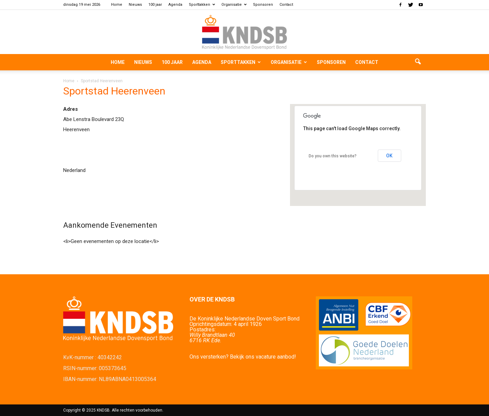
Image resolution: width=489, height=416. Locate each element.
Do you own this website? (333, 156)
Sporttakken (202, 4)
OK (389, 155)
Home (116, 4)
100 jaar (155, 4)
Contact (286, 4)
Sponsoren (263, 4)
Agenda (175, 4)
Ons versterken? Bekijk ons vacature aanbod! (242, 356)
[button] (418, 62)
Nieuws (135, 4)
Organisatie (234, 4)
